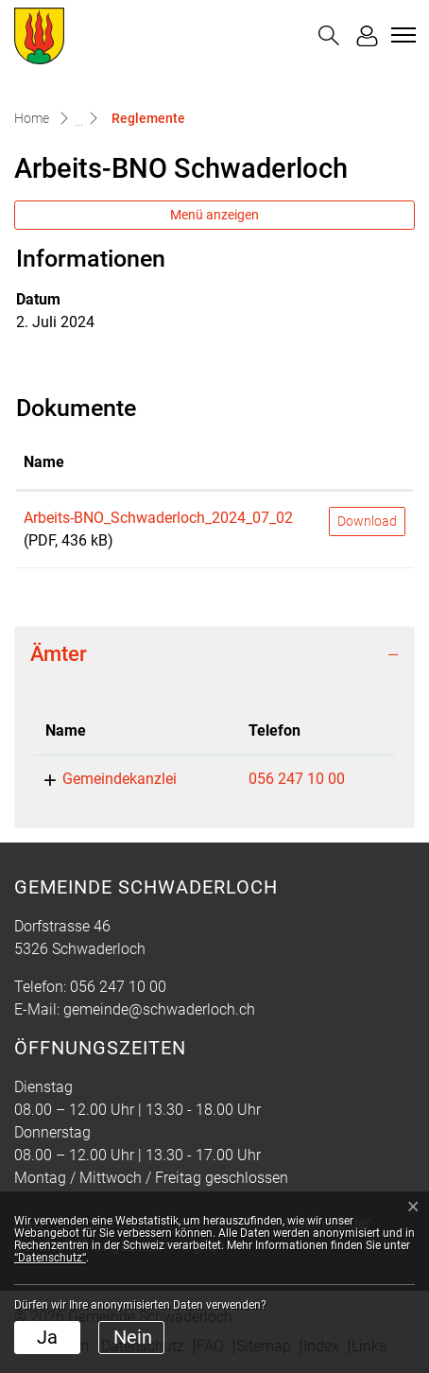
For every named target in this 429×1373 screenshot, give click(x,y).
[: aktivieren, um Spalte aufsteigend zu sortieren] (367, 463)
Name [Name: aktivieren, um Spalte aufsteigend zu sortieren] (44, 462)
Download (367, 521)
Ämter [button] (58, 654)
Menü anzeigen (214, 214)
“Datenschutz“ (50, 1257)
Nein (132, 1337)
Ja (47, 1337)
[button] (329, 35)
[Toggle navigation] (400, 35)
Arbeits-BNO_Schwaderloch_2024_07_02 (158, 518)
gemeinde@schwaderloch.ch (159, 1009)
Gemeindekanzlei (119, 779)
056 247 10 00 (297, 779)
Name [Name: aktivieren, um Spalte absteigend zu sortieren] (65, 730)
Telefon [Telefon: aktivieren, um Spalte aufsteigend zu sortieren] (274, 730)
